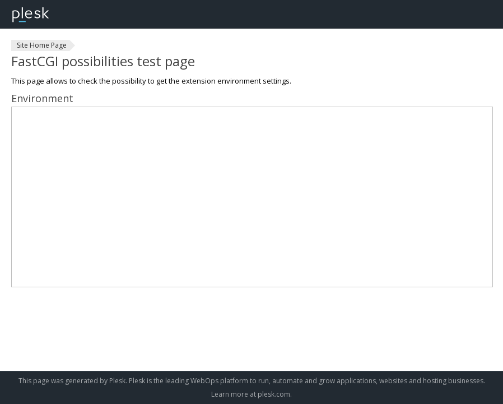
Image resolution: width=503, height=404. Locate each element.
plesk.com (274, 394)
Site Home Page (42, 45)
